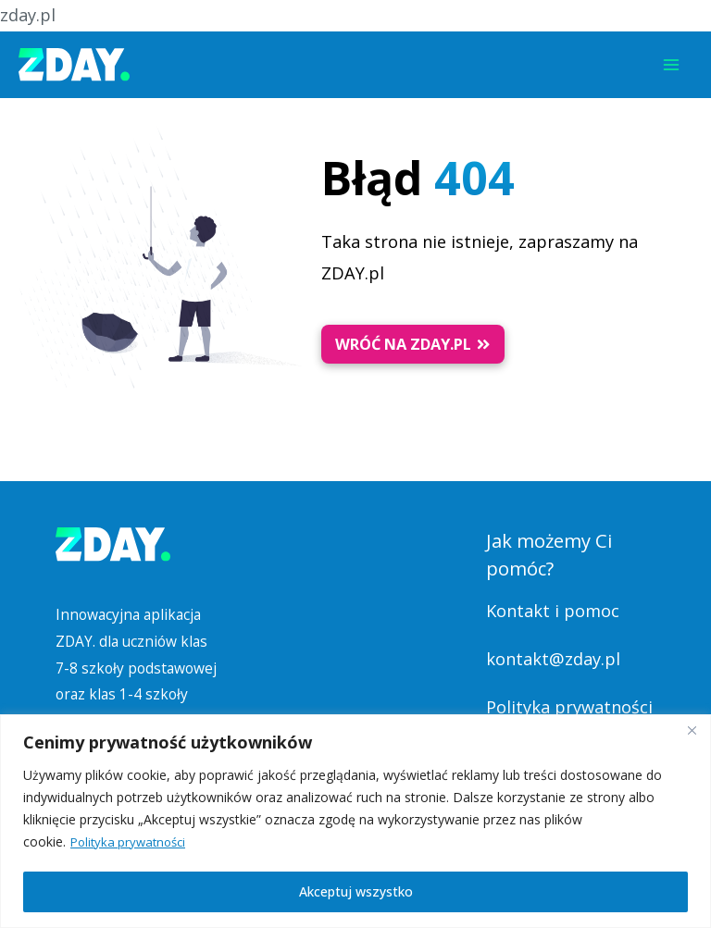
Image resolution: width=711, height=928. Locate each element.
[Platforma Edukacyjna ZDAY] (74, 64)
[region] (355, 821)
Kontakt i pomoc (552, 611)
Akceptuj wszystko (356, 891)
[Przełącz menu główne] (671, 64)
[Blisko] (691, 730)
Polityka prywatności (131, 841)
